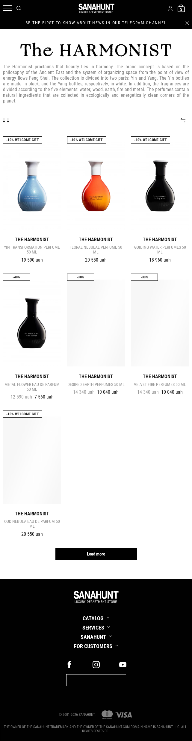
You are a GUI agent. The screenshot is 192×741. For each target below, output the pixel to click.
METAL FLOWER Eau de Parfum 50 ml (32, 387)
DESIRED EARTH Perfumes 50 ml (96, 384)
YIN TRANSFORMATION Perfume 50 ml (32, 249)
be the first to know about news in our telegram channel (96, 22)
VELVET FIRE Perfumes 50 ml (160, 384)
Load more (96, 554)
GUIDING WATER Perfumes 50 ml (160, 249)
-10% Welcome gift (22, 140)
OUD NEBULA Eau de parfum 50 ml (32, 524)
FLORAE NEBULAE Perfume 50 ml (95, 249)
